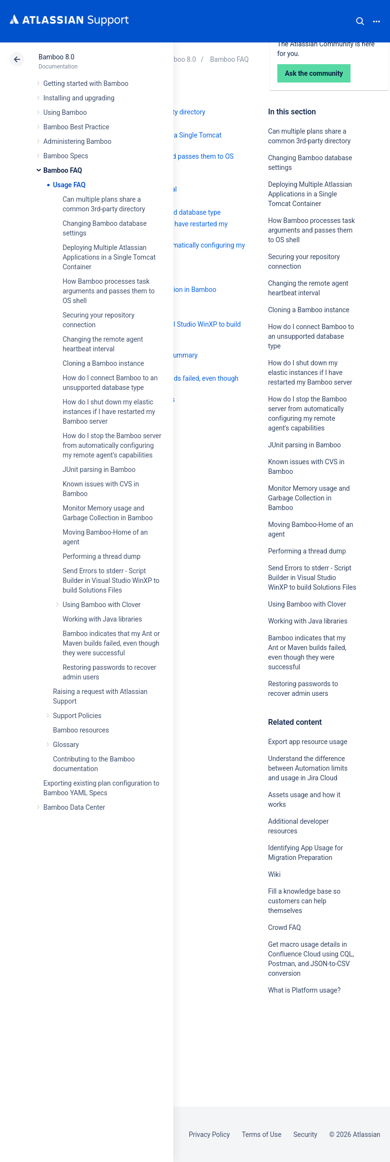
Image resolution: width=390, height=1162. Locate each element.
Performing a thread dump (102, 556)
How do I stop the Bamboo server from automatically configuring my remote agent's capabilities (112, 445)
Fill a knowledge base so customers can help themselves (304, 900)
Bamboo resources (81, 730)
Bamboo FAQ (62, 170)
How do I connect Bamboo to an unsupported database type (311, 336)
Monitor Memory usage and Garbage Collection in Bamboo (309, 498)
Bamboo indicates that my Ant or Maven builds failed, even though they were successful (111, 643)
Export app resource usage (308, 742)
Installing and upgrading (79, 98)
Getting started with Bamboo (86, 83)
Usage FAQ (69, 185)
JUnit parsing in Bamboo (99, 469)
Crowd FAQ (284, 927)
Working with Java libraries (102, 619)
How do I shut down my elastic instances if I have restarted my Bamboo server (109, 411)
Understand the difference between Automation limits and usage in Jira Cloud (308, 768)
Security (305, 1134)
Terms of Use (261, 1134)
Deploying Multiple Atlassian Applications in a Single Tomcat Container (109, 257)
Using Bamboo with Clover (102, 605)
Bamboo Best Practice (76, 127)
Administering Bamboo (77, 141)
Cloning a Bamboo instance (103, 363)
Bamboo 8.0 (57, 57)
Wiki (274, 874)
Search (360, 21)
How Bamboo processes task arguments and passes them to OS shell (109, 290)
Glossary (66, 744)
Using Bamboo (65, 112)
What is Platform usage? (304, 990)
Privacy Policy (209, 1134)
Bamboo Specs (65, 156)
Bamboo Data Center (74, 807)
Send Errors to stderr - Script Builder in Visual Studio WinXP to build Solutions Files (111, 580)
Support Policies (77, 715)
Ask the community (302, 1085)
